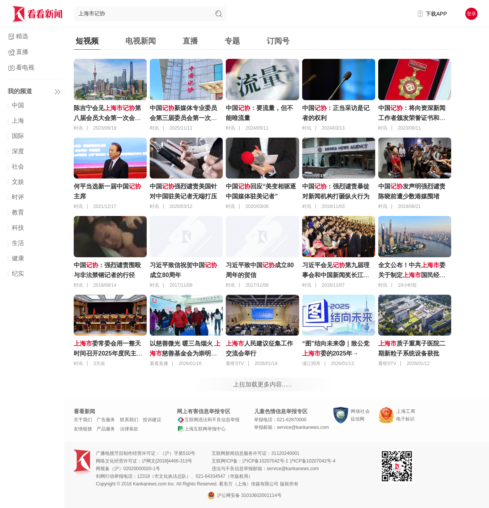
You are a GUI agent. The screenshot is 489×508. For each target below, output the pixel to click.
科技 (18, 227)
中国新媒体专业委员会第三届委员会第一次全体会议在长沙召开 (183, 118)
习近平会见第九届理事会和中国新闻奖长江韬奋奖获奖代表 (335, 275)
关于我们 (83, 419)
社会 (18, 166)
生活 (18, 243)
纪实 (18, 273)
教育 (18, 212)
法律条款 (129, 429)
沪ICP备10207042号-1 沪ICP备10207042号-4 (288, 461)
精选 (22, 36)
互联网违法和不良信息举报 (208, 419)
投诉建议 (152, 419)
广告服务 (106, 419)
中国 (18, 105)
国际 (18, 136)
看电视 (25, 67)
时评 (18, 197)
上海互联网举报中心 (201, 429)
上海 (18, 120)
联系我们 (129, 419)
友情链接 (83, 429)
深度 (18, 151)
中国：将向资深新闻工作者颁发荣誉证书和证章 (411, 118)
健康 (18, 258)
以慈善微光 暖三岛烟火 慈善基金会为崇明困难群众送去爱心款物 (185, 353)
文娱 (18, 182)
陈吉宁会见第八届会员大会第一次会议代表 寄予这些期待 (107, 118)
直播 (22, 52)
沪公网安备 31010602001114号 (244, 495)
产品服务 (106, 429)
